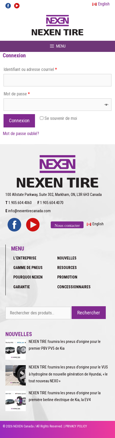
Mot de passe (17, 93)
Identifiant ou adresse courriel (30, 69)
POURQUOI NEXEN (28, 277)
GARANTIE (21, 287)
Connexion (19, 120)
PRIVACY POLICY (76, 426)
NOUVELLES (66, 258)
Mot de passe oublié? (21, 133)
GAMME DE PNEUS (28, 267)
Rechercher (88, 312)
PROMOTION (67, 277)
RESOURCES (67, 267)
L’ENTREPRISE (24, 258)
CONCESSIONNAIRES (74, 287)
